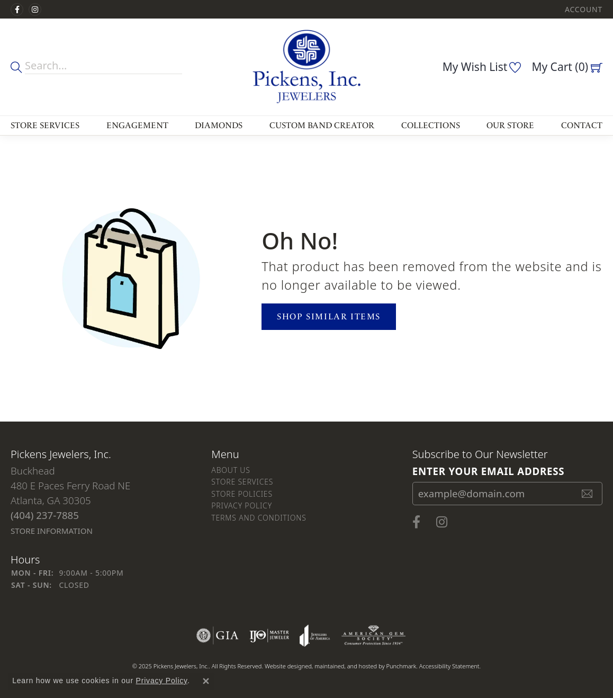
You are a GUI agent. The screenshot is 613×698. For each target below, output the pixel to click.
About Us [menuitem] (230, 470)
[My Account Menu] (583, 9)
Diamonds (218, 125)
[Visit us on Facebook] (17, 9)
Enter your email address (488, 470)
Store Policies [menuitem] (242, 494)
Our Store (510, 125)
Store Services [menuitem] (242, 482)
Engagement (137, 125)
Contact (581, 125)
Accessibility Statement (449, 666)
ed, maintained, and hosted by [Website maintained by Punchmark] (345, 666)
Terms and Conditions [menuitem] (258, 518)
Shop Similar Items (329, 316)
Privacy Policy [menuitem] (241, 505)
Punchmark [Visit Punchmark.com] (401, 666)
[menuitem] (217, 635)
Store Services (45, 125)
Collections (430, 125)
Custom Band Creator (321, 125)
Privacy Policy (161, 680)
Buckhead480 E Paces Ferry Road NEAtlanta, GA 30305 (70, 500)
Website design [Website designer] (285, 666)
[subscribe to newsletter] (587, 493)
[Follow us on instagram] (35, 9)
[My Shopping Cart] (566, 67)
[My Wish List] (482, 67)
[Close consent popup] (206, 681)
